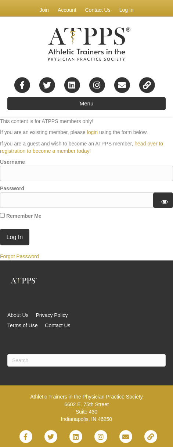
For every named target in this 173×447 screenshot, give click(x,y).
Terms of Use (22, 325)
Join (44, 10)
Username (12, 162)
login (92, 132)
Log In (126, 10)
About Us (18, 315)
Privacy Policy (52, 315)
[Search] (86, 360)
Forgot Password (19, 256)
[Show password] (163, 200)
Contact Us (97, 10)
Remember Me (21, 216)
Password (12, 188)
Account (67, 10)
